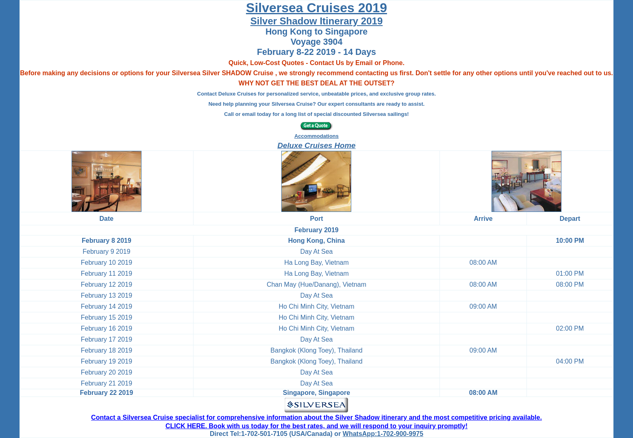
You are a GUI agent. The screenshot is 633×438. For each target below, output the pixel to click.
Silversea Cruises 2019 (316, 7)
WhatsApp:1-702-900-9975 (383, 433)
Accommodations (316, 136)
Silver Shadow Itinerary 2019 (316, 20)
